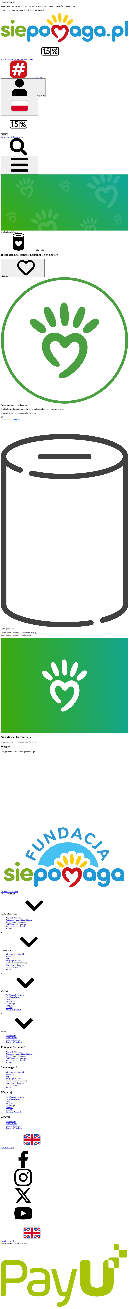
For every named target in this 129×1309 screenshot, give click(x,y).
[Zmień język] (19, 106)
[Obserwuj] (23, 268)
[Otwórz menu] (19, 165)
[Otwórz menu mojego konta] (23, 87)
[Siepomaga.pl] (64, 41)
